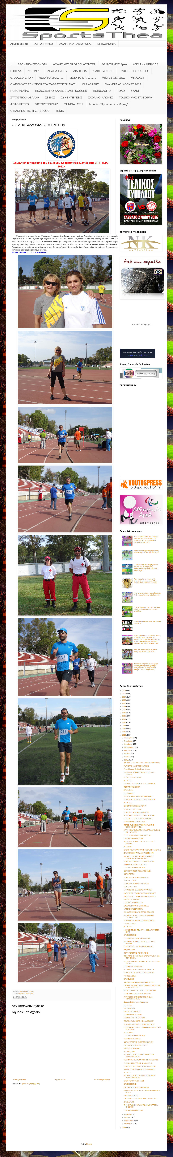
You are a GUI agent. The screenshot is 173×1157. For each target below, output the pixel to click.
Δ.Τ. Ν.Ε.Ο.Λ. (128, 1032)
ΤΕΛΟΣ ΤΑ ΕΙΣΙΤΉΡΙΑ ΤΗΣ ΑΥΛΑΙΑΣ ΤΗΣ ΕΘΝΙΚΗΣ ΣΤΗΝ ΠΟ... (139, 826)
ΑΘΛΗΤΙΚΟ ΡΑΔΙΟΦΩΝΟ (75, 43)
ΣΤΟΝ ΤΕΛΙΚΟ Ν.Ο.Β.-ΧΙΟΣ (134, 1081)
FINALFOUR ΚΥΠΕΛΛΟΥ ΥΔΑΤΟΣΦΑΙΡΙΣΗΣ (140, 1099)
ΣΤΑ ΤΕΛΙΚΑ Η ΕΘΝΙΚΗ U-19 (134, 822)
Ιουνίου (127, 757)
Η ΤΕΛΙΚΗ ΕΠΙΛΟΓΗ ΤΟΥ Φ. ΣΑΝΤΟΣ (138, 819)
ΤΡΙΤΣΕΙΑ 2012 (129, 1008)
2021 (124, 706)
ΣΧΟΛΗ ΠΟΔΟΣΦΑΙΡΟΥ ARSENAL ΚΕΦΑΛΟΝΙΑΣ (142, 850)
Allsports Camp (129, 950)
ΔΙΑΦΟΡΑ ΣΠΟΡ (103, 71)
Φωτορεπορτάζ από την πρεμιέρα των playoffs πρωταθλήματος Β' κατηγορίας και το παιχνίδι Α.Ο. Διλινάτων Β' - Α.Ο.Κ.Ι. (146, 539)
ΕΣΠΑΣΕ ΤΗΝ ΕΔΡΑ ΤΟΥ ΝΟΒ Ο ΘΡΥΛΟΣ (139, 784)
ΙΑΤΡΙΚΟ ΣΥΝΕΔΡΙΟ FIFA (133, 909)
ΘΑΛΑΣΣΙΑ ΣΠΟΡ (21, 77)
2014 (124, 729)
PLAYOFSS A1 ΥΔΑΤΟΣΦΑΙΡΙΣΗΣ (136, 884)
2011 (124, 1128)
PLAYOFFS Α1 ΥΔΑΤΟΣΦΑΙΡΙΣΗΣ (136, 766)
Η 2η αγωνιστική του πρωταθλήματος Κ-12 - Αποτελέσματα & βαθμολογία (147, 594)
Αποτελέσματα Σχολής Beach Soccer (137, 769)
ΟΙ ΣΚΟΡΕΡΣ (90, 84)
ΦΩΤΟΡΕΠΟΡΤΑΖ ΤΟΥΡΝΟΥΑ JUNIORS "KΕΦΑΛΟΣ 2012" (139, 916)
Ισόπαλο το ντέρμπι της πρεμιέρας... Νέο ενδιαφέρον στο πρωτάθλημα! (147, 551)
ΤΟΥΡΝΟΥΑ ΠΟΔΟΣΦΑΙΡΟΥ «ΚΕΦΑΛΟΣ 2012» (141, 1060)
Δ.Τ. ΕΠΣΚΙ (128, 847)
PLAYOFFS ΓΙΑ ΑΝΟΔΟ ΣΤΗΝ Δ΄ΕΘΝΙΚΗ (139, 815)
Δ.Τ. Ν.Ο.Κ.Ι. (128, 790)
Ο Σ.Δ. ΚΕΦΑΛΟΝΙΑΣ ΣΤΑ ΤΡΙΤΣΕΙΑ (137, 835)
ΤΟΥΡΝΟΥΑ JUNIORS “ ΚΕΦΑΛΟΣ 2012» (139, 920)
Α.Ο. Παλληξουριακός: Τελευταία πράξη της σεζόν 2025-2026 (145, 651)
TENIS (59, 110)
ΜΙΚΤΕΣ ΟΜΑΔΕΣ (113, 77)
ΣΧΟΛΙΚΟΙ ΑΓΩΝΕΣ (100, 97)
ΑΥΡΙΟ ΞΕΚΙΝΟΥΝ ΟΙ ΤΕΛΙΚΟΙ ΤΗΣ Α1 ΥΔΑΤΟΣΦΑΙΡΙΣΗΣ (138, 998)
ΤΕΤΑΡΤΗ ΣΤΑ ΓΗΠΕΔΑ (132, 809)
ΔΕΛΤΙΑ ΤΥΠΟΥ (57, 71)
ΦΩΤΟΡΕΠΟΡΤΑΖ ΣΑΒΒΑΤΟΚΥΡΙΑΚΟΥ (138, 1042)
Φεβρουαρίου (129, 1120)
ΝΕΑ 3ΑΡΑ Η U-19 (130, 887)
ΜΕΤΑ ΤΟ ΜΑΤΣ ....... (82, 77)
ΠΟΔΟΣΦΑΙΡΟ (19, 90)
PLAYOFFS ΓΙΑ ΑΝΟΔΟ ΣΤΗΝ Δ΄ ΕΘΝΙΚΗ (139, 799)
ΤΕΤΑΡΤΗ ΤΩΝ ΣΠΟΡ (132, 787)
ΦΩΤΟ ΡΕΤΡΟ (19, 104)
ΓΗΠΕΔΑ (16, 71)
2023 (124, 700)
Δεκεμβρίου (128, 738)
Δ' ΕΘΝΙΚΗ (34, 71)
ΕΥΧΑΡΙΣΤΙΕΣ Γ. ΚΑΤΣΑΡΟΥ (134, 1018)
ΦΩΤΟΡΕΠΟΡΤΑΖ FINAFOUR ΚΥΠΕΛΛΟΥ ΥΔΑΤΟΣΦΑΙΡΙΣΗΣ (139, 1077)
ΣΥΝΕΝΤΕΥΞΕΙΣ (71, 97)
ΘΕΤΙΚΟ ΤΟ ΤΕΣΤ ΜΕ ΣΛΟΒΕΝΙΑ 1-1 (137, 871)
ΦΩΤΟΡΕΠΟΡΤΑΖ (46, 104)
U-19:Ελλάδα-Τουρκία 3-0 (133, 966)
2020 (124, 709)
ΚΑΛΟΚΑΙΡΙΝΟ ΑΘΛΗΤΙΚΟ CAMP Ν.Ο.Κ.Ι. (139, 982)
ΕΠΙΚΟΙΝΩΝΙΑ (106, 43)
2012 (124, 735)
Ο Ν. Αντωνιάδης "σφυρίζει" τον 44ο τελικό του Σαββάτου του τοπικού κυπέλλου (147, 609)
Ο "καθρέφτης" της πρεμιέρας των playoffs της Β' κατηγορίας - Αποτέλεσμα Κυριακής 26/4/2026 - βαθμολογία (146, 568)
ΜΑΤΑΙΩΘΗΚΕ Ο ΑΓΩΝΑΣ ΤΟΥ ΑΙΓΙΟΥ (138, 890)
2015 (124, 725)
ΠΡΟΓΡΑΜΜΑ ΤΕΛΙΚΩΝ (133, 1015)
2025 (124, 694)
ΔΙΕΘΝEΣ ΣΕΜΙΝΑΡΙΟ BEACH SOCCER (139, 912)
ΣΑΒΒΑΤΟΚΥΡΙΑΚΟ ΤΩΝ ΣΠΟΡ (135, 864)
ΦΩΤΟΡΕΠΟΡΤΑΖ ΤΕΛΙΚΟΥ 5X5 (136, 953)
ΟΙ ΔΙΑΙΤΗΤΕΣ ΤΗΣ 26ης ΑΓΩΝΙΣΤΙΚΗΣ (138, 946)
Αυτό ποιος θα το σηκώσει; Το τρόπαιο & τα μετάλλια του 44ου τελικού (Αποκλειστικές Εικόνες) (145, 581)
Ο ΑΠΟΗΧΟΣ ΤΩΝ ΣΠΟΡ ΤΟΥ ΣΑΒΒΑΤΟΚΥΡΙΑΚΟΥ (43, 84)
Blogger (89, 1144)
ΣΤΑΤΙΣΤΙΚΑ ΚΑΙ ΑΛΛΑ (24, 97)
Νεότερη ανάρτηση (19, 1080)
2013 (124, 732)
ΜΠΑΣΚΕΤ (137, 77)
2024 (124, 697)
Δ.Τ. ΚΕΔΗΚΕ (129, 793)
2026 (124, 690)
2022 (124, 703)
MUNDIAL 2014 (73, 104)
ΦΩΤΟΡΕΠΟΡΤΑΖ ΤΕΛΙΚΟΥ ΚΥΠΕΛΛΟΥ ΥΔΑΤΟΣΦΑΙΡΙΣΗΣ (139, 1055)
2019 (124, 713)
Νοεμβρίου (128, 741)
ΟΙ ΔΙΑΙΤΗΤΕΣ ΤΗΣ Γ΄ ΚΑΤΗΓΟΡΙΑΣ (137, 938)
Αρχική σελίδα (19, 43)
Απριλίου (127, 1114)
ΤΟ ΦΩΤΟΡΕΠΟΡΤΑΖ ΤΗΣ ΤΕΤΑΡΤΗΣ (138, 796)
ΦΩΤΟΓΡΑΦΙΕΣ (44, 43)
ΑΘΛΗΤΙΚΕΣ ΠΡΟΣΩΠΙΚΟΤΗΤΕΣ (74, 64)
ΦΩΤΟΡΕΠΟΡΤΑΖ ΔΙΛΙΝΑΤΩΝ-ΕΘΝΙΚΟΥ (139, 969)
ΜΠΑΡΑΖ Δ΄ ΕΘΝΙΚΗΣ (132, 899)
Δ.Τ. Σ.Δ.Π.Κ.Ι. (129, 1102)
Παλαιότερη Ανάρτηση (102, 1080)
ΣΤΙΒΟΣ (50, 97)
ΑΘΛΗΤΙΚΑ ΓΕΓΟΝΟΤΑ (32, 64)
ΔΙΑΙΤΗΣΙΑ (80, 71)
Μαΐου (126, 760)
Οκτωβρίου (128, 744)
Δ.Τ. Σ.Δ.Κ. (128, 927)
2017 (124, 719)
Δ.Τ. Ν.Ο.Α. (128, 781)
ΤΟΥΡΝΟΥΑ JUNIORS (132, 1039)
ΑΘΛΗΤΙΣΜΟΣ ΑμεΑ (114, 64)
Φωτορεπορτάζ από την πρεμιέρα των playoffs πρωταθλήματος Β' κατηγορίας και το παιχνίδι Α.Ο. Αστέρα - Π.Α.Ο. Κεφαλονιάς (146, 667)
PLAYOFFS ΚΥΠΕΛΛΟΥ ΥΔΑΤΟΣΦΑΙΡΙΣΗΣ (140, 1066)
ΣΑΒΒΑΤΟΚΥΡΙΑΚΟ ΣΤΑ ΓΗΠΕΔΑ (136, 906)
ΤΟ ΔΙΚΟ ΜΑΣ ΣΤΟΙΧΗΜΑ (135, 97)
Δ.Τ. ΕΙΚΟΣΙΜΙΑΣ (130, 935)
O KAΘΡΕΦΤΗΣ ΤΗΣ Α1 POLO (30, 110)
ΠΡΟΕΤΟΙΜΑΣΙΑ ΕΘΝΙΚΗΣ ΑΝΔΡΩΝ (137, 994)
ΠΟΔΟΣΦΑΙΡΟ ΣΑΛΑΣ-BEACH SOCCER (61, 90)
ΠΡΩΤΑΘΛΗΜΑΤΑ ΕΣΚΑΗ (133, 838)
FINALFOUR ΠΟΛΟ (131, 1095)
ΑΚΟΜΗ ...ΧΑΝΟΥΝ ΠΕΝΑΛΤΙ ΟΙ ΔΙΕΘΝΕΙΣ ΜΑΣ (142, 763)
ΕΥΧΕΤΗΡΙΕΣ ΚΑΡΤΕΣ (134, 71)
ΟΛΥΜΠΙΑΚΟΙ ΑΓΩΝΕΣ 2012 (123, 84)
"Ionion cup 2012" (130, 880)
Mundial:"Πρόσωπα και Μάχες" (108, 104)
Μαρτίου (127, 1117)
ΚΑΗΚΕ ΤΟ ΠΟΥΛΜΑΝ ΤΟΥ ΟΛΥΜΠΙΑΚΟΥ (139, 1069)
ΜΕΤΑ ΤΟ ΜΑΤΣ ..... (51, 77)
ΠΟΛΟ (121, 90)
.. (11, 64)
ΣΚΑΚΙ (135, 90)
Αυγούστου (128, 750)
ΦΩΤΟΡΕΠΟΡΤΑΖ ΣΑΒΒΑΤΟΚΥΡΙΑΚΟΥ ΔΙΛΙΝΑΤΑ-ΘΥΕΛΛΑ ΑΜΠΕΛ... (138, 857)
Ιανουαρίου (128, 1124)
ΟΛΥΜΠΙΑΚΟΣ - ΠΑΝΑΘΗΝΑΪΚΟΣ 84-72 (138, 853)
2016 (124, 722)
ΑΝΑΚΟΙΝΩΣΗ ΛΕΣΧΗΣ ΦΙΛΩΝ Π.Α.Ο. (138, 1063)
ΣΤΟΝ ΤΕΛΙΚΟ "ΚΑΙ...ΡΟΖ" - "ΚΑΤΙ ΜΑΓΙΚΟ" (140, 990)
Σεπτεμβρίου (129, 747)
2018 (124, 716)
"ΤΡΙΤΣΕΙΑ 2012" (130, 924)
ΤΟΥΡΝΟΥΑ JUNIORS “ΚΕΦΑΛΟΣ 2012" (138, 1021)
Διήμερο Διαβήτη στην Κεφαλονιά (136, 1002)
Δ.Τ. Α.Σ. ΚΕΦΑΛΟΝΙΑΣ (132, 777)
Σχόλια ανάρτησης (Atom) (30, 1084)
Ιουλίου (127, 754)
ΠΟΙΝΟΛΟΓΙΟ (102, 90)
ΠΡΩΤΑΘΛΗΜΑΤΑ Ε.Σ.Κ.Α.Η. (134, 868)
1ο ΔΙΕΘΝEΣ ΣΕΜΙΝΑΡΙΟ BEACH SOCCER (140, 893)
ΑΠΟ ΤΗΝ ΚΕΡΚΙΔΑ (145, 64)
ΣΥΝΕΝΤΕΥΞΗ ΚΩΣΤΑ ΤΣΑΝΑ (135, 806)
